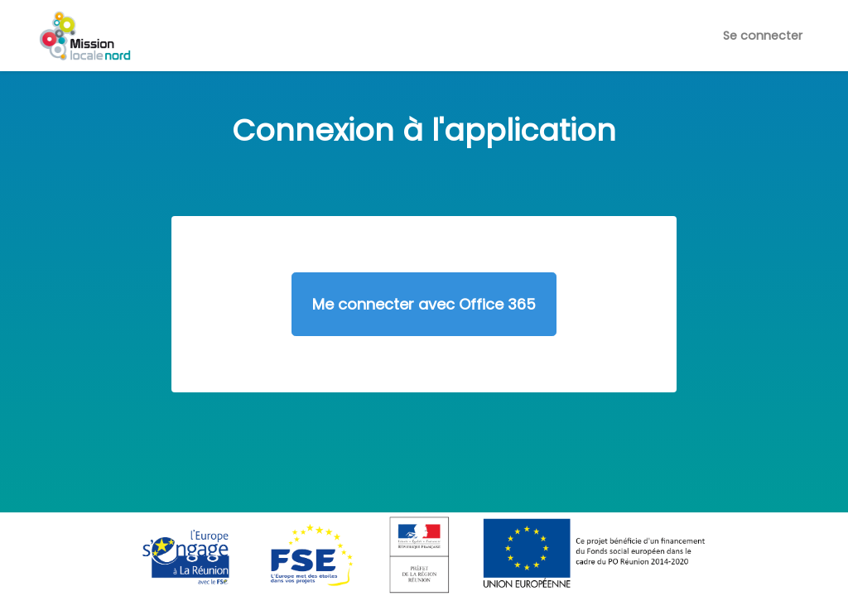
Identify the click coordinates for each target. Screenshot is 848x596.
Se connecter (762, 35)
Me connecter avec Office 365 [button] (424, 304)
